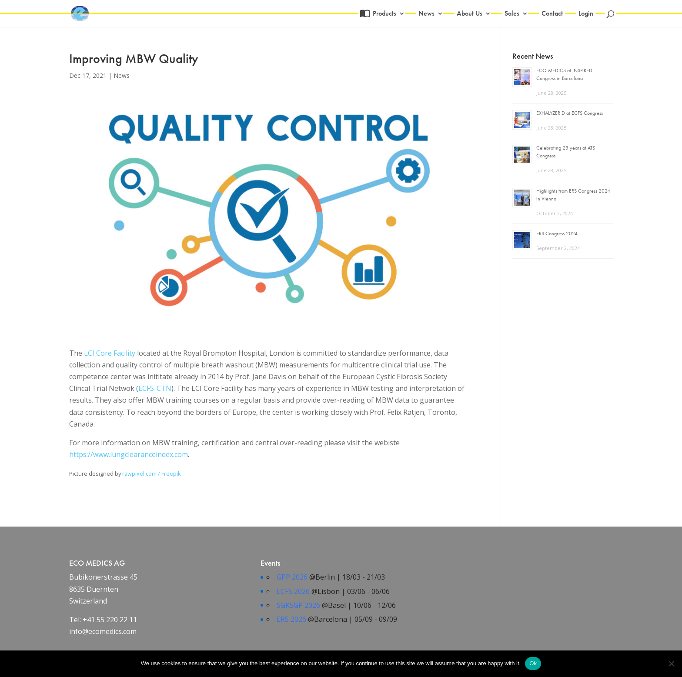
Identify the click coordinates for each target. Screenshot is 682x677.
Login (585, 14)
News (426, 14)
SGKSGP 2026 (298, 605)
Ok (533, 663)
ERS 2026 (291, 619)
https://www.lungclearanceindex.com (128, 454)
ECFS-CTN (154, 388)
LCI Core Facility (109, 353)
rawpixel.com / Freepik (151, 473)
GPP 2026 (292, 577)
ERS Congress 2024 (557, 233)
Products (383, 14)
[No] (671, 663)
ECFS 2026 (293, 591)
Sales (512, 14)
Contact (552, 14)
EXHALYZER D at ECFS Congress (569, 113)
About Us (469, 14)
